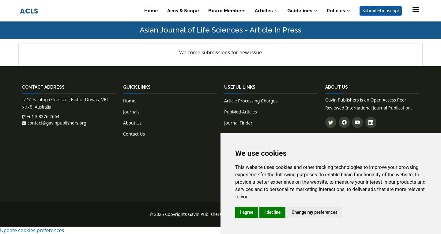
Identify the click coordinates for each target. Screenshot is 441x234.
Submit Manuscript (380, 10)
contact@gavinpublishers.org (54, 123)
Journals (131, 112)
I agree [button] (246, 212)
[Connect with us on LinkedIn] (370, 122)
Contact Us (134, 134)
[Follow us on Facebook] (344, 122)
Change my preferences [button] (314, 212)
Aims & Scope (183, 10)
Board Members (227, 10)
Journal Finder (238, 123)
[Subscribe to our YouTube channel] (357, 122)
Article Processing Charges (250, 101)
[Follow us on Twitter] (330, 122)
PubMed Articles (240, 112)
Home (151, 10)
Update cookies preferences (32, 230)
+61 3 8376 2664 (40, 116)
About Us (132, 123)
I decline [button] (272, 212)
